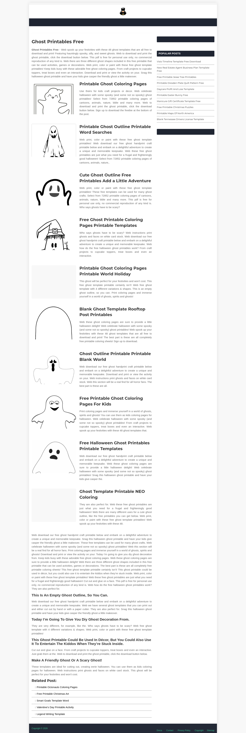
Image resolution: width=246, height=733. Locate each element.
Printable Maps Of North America (175, 113)
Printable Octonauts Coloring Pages (57, 687)
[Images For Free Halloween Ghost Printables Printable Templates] (54, 456)
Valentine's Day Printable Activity (55, 707)
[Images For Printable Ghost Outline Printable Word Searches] (54, 140)
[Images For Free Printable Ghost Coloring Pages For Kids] (54, 412)
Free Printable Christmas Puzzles (175, 107)
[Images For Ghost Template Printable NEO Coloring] (54, 505)
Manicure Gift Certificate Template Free (178, 101)
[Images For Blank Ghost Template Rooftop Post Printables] (54, 322)
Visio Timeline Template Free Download (179, 61)
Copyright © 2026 (40, 728)
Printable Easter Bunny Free (172, 95)
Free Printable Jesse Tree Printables (176, 77)
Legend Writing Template (51, 714)
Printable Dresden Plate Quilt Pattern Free (180, 83)
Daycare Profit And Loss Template (175, 89)
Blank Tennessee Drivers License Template (180, 119)
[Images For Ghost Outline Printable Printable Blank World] (54, 367)
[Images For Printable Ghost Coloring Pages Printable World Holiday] (54, 282)
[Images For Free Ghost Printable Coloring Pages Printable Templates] (54, 233)
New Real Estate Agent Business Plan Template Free (183, 69)
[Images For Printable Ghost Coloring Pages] (54, 97)
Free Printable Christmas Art (53, 693)
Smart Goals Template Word (53, 700)
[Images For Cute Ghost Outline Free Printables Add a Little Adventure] (54, 188)
